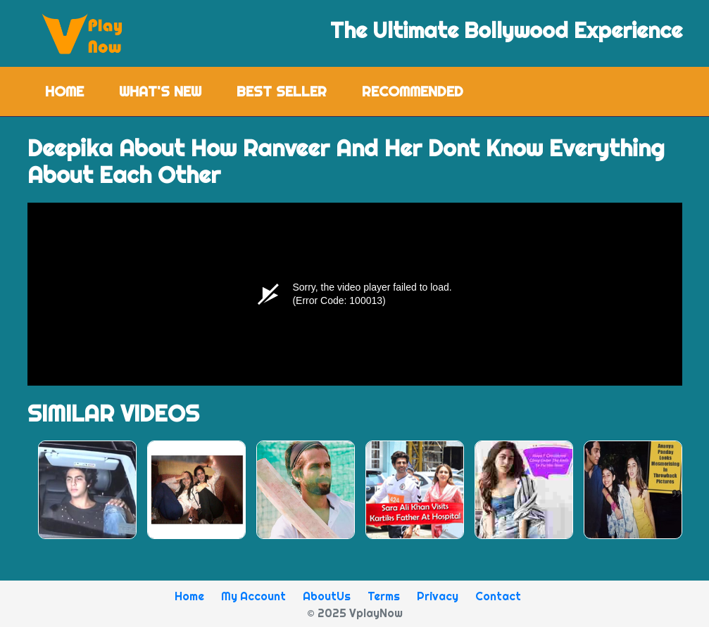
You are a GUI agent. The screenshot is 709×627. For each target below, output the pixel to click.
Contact (498, 596)
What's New (160, 91)
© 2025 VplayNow (355, 613)
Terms (384, 596)
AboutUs (327, 596)
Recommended (412, 91)
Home (73, 90)
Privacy (437, 596)
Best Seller (282, 91)
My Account (253, 596)
